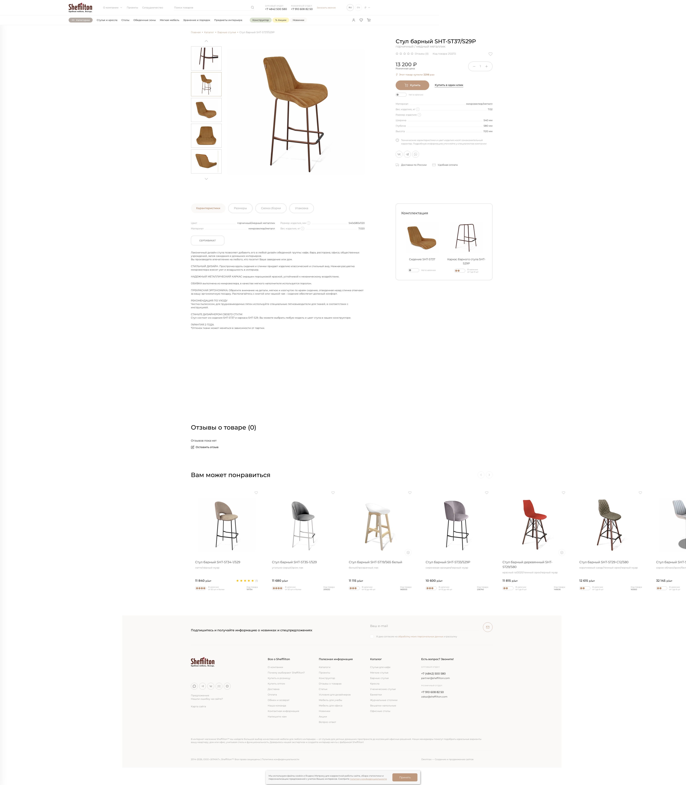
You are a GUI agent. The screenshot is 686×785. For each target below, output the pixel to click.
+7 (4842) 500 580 (433, 673)
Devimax (426, 759)
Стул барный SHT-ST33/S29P (457, 564)
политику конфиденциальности (368, 778)
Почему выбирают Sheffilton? (286, 672)
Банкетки (376, 694)
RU (350, 7)
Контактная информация (283, 711)
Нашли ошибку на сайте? (207, 698)
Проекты (132, 7)
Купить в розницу (279, 678)
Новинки (324, 711)
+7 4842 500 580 (276, 9)
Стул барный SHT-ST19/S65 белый (380, 564)
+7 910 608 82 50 (302, 9)
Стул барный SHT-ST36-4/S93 (149, 564)
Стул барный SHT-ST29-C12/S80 (610, 564)
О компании (113, 7)
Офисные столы (380, 711)
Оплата (272, 694)
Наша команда (277, 705)
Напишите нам (277, 716)
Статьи (323, 689)
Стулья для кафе (380, 667)
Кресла (374, 683)
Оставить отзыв (204, 447)
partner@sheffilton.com (435, 678)
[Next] (206, 178)
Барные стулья (379, 678)
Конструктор (327, 678)
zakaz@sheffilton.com (434, 696)
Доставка (273, 689)
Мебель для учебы (330, 700)
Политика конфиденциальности (280, 759)
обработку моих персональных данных (420, 636)
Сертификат (207, 240)
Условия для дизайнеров (335, 694)
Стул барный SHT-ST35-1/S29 (303, 564)
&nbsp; (246, 368)
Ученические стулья (383, 689)
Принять (405, 777)
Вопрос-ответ (327, 722)
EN (358, 7)
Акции (323, 716)
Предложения (200, 695)
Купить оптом (276, 683)
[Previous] (206, 42)
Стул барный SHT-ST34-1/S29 (226, 564)
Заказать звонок (326, 7)
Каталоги (324, 667)
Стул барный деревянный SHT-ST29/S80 (533, 567)
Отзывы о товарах (330, 683)
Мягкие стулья (379, 672)
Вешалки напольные (383, 705)
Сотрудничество (152, 7)
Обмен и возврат (278, 700)
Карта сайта (198, 706)
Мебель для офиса (330, 705)
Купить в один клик (449, 85)
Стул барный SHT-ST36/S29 (73, 564)
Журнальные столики (384, 700)
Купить (412, 85)
